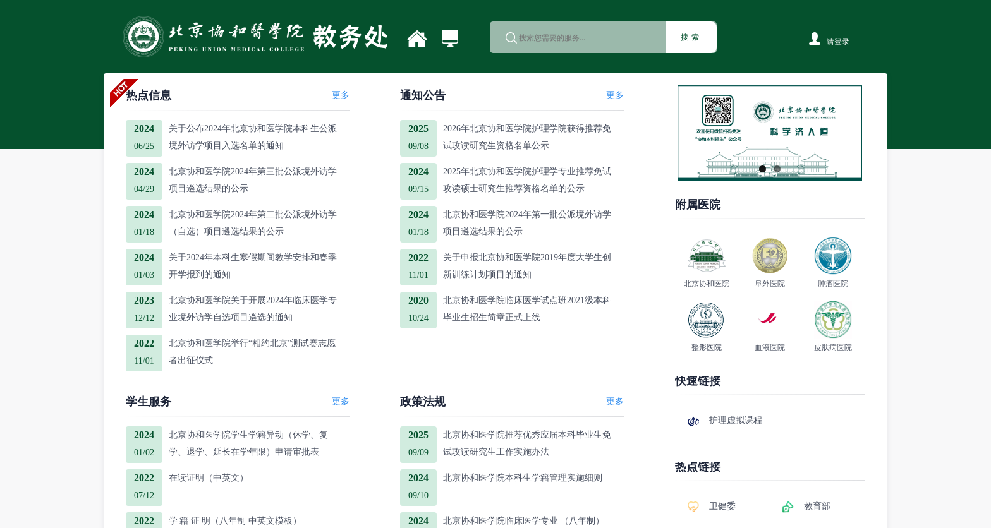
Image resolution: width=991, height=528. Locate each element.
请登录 (838, 41)
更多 (341, 95)
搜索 (691, 37)
